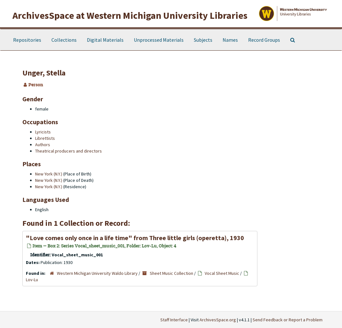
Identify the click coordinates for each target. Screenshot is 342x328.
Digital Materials (105, 40)
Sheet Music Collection (171, 273)
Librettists (45, 138)
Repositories (27, 40)
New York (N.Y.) (48, 174)
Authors (42, 144)
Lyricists (43, 132)
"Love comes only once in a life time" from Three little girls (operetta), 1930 (135, 238)
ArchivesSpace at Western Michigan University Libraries (129, 15)
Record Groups (264, 40)
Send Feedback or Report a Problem (288, 320)
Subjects (203, 40)
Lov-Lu (32, 279)
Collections (64, 40)
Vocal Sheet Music (222, 273)
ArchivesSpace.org (218, 320)
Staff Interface (174, 320)
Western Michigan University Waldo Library (97, 273)
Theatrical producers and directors (68, 151)
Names (230, 40)
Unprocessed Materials (159, 40)
